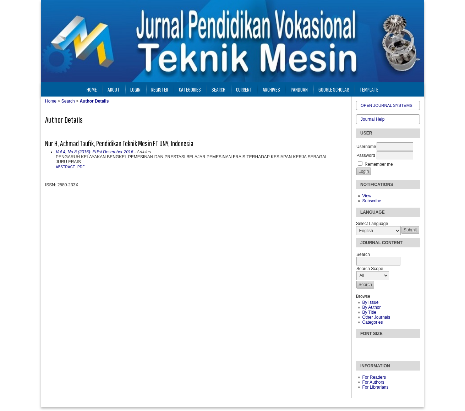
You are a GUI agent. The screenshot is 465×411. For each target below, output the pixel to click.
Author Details (94, 101)
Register (159, 89)
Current (244, 89)
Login (135, 89)
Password (365, 155)
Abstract (65, 167)
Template (369, 89)
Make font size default (373, 346)
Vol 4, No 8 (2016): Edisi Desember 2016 (94, 151)
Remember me (379, 164)
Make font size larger (385, 346)
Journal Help (372, 119)
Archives (271, 89)
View (366, 195)
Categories (372, 322)
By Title (369, 312)
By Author (371, 307)
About (114, 89)
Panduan (299, 89)
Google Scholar (333, 89)
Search (218, 89)
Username (366, 146)
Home (92, 89)
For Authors (373, 382)
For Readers (374, 377)
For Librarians (375, 387)
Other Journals (376, 317)
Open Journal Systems (386, 105)
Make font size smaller (362, 346)
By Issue (370, 302)
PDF (80, 167)
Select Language (372, 223)
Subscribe (371, 200)
